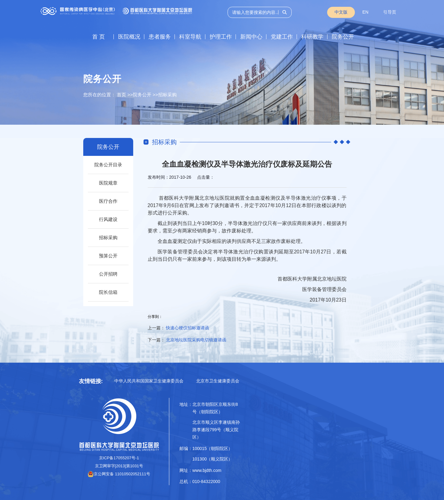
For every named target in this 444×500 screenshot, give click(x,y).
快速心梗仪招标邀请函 (187, 327)
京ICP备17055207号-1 (119, 458)
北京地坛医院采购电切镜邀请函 (196, 339)
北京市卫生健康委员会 (217, 380)
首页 (121, 94)
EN (365, 12)
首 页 (98, 37)
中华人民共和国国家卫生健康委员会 (148, 380)
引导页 (389, 12)
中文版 (341, 12)
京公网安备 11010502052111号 (119, 474)
